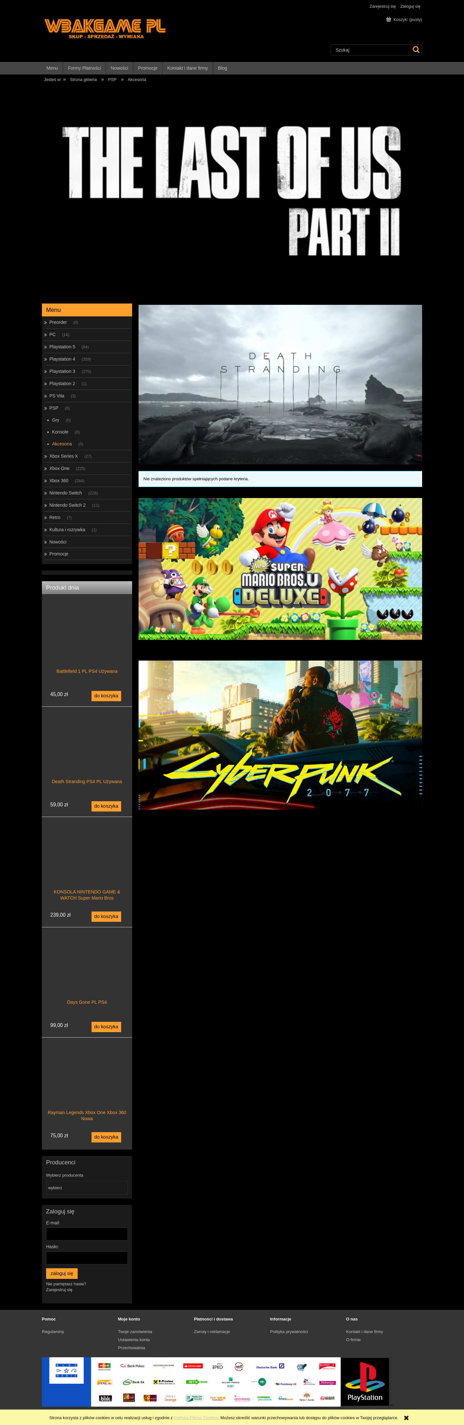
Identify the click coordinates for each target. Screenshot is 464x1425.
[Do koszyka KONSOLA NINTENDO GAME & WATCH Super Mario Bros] (106, 917)
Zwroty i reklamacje (212, 1331)
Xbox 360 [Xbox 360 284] (58, 480)
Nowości (57, 541)
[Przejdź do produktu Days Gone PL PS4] (87, 977)
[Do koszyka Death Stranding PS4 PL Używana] (106, 806)
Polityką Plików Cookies (196, 1417)
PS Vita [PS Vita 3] (56, 395)
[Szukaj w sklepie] (370, 49)
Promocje (58, 553)
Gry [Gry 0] (56, 420)
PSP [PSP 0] (53, 408)
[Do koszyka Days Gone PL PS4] (106, 1027)
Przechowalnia (131, 1347)
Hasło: (52, 1246)
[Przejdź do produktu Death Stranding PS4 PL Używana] (87, 756)
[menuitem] (52, 68)
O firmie (353, 1339)
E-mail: (53, 1222)
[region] (232, 191)
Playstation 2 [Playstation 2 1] (62, 383)
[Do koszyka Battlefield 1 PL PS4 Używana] (106, 696)
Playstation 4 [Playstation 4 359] (62, 359)
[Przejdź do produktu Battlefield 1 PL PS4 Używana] (87, 646)
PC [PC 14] (52, 334)
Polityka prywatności (289, 1331)
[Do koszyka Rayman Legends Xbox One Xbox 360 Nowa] (106, 1137)
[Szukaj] (416, 50)
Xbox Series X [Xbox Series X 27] (63, 456)
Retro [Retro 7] (54, 517)
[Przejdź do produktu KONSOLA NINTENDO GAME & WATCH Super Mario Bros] (87, 866)
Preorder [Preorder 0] (58, 322)
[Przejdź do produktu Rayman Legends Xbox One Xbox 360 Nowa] (87, 1087)
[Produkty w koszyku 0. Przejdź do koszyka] (404, 19)
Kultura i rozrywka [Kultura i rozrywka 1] (67, 529)
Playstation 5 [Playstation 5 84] (62, 346)
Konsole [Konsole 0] (60, 431)
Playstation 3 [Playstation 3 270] (62, 371)
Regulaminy (53, 1331)
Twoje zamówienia (135, 1331)
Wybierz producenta (64, 1175)
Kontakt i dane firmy (364, 1331)
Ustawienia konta (134, 1339)
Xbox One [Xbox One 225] (59, 468)
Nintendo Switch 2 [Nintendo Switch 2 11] (67, 505)
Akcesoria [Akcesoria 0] (62, 443)
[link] (280, 569)
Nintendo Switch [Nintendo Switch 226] (65, 492)
